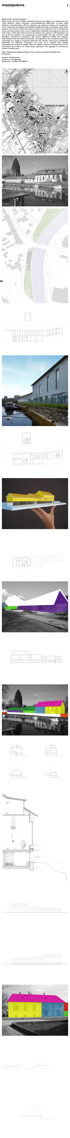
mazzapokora (13, 5)
